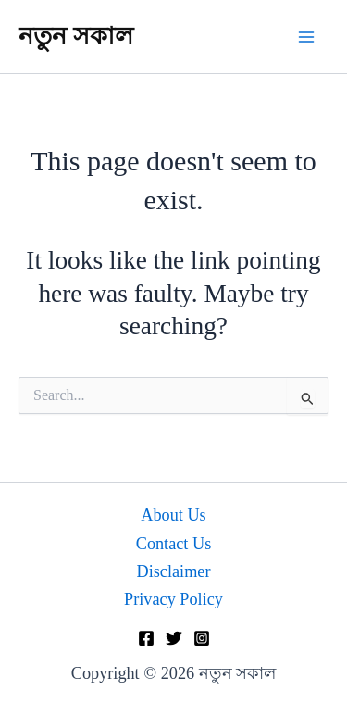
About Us (173, 515)
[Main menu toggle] (306, 36)
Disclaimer (174, 571)
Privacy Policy (173, 599)
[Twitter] (174, 638)
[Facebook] (146, 638)
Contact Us (174, 543)
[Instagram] (201, 638)
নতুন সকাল (76, 36)
